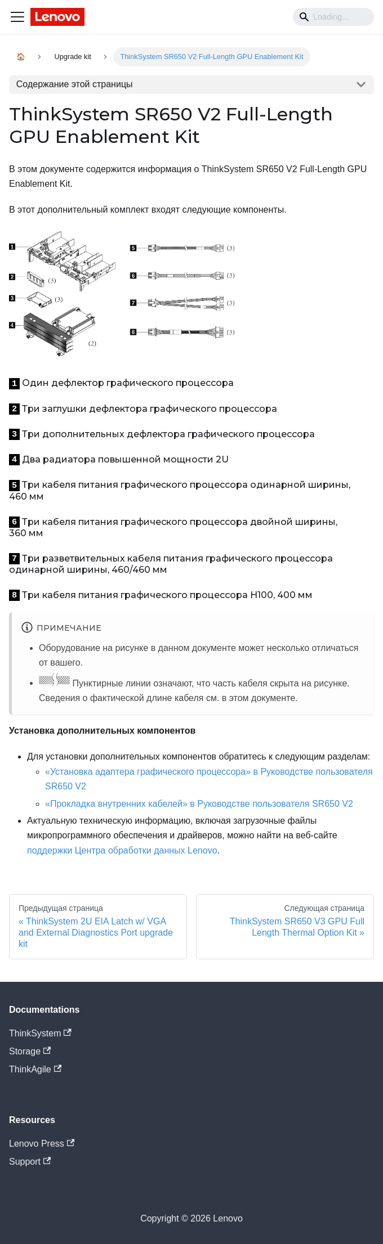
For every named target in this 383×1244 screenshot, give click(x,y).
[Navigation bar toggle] (17, 16)
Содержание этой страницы (74, 84)
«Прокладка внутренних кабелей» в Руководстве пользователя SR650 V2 (199, 804)
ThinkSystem (40, 1033)
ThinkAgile (35, 1069)
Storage (30, 1051)
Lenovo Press (41, 1143)
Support (30, 1161)
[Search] (333, 17)
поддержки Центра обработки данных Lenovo (122, 850)
